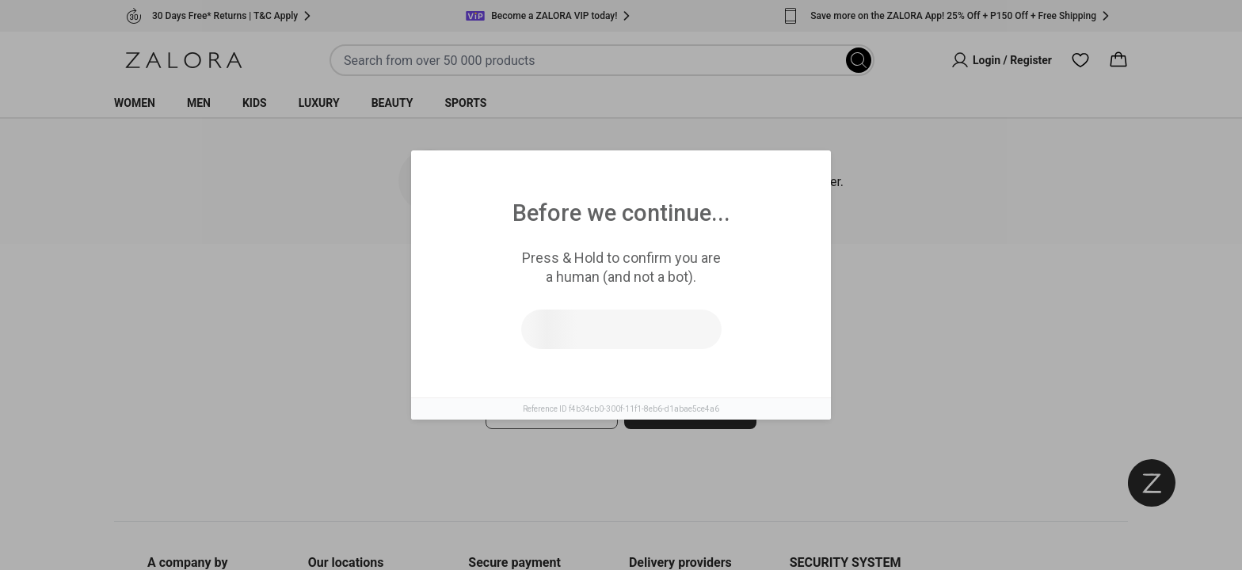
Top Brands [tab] (686, 293)
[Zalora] (183, 60)
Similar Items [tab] (561, 293)
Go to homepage (690, 411)
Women (134, 103)
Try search (551, 411)
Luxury (319, 103)
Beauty (392, 103)
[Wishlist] (1080, 60)
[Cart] (1118, 60)
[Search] (858, 60)
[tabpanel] (621, 394)
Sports (465, 103)
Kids (254, 103)
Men (199, 103)
